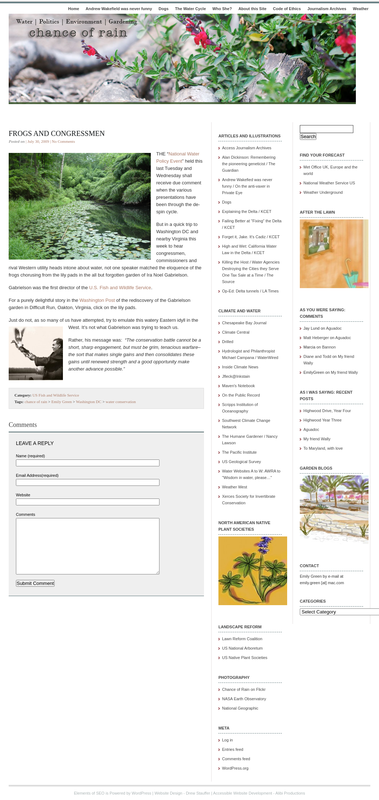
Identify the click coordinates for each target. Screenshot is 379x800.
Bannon (329, 347)
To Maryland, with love (323, 448)
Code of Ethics (287, 9)
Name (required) (30, 456)
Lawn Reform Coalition (242, 639)
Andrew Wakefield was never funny (119, 9)
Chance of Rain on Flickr (243, 689)
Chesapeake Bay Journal (244, 323)
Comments (25, 514)
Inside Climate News (240, 367)
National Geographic (240, 708)
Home (73, 9)
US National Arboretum (242, 648)
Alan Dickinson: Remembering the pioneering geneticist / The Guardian (249, 163)
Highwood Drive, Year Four (327, 410)
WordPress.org (235, 768)
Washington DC (88, 401)
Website (23, 495)
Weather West (234, 487)
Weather (361, 9)
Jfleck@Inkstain (236, 376)
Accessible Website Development (242, 793)
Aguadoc (333, 328)
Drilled (227, 341)
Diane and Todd (317, 356)
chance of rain (36, 401)
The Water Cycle (190, 9)
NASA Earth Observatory (244, 699)
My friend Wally (344, 372)
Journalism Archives (326, 9)
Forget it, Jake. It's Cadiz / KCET (251, 237)
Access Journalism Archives (246, 148)
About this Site (252, 9)
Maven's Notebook (238, 386)
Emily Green (61, 401)
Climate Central (236, 332)
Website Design (168, 793)
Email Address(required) (37, 475)
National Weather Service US (329, 183)
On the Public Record (241, 395)
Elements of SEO (89, 793)
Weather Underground (323, 192)
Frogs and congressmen (57, 133)
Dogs (164, 9)
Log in (227, 740)
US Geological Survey (241, 461)
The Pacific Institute (239, 452)
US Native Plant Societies (244, 657)
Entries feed (232, 749)
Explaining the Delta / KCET (246, 211)
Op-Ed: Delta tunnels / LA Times (250, 291)
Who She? (222, 9)
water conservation (121, 401)
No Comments (63, 141)
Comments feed (236, 759)
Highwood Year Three (322, 420)
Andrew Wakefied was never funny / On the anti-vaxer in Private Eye (247, 186)
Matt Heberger (316, 337)
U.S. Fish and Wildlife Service (120, 287)
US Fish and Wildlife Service (56, 395)
